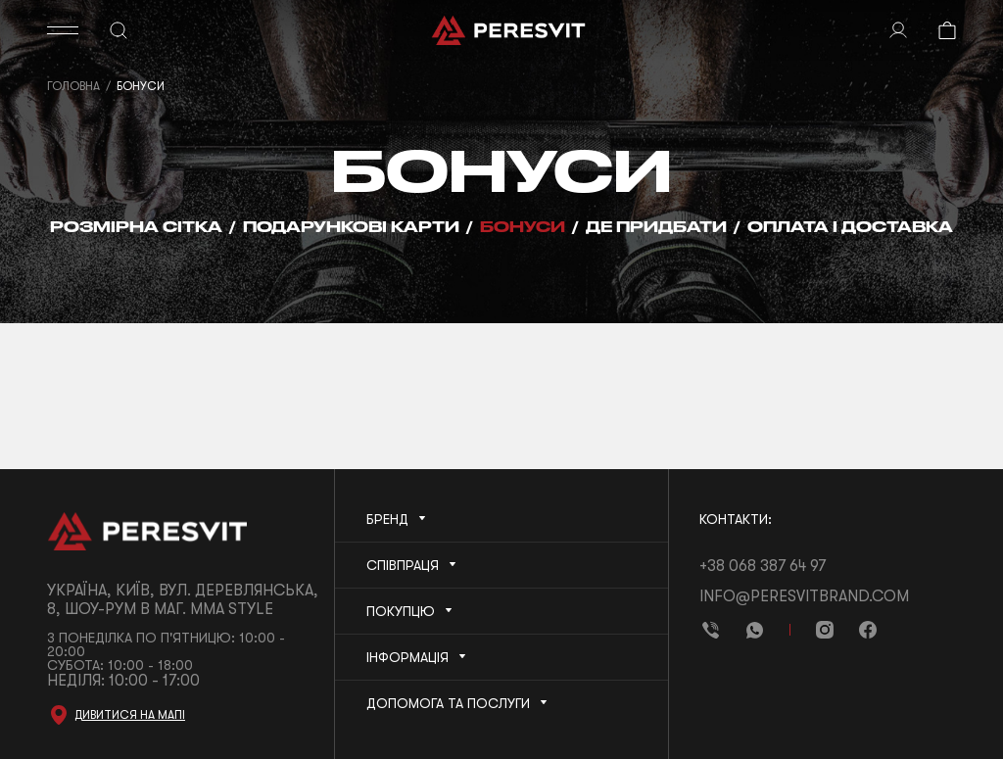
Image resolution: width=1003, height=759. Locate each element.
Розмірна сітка (136, 226)
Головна (73, 86)
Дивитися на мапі (129, 715)
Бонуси (522, 226)
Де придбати (656, 226)
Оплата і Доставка (850, 226)
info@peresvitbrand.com (804, 596)
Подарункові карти (351, 226)
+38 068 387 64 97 (762, 566)
